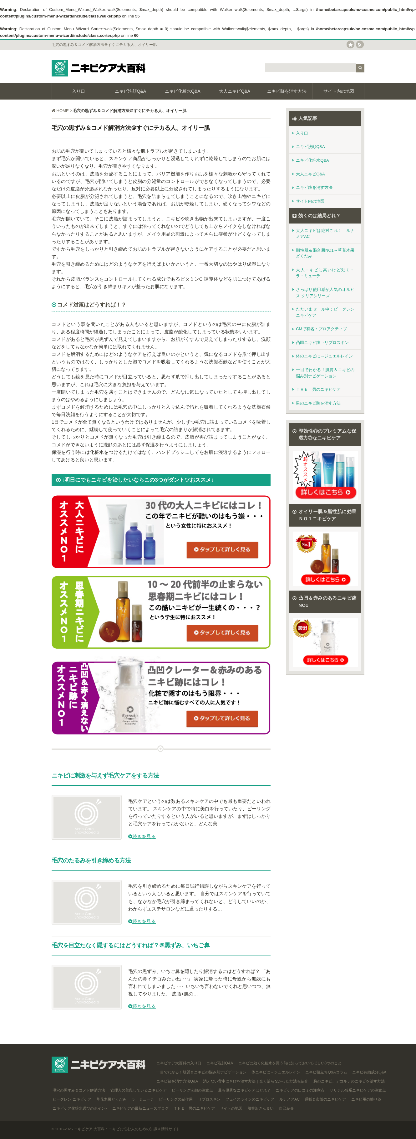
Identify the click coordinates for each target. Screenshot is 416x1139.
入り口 (78, 91)
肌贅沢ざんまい (260, 1108)
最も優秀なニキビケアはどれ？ (244, 1090)
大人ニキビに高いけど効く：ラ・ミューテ (323, 273)
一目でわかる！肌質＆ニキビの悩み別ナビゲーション (323, 372)
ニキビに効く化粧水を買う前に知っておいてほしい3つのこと (289, 1063)
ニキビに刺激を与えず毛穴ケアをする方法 (105, 775)
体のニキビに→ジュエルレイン (322, 356)
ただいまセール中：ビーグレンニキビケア (323, 312)
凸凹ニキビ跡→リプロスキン (320, 342)
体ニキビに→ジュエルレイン (275, 1072)
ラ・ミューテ (142, 1099)
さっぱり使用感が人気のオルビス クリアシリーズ (323, 292)
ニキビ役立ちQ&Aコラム (325, 1072)
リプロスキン (208, 1099)
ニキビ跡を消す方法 (286, 91)
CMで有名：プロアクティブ (319, 328)
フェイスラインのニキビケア (249, 1099)
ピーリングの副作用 (175, 1099)
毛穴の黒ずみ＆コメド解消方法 (78, 1090)
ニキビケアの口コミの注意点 (299, 1090)
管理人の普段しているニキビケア (137, 1090)
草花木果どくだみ (110, 1099)
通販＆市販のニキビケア (325, 1099)
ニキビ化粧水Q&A (182, 91)
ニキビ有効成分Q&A (369, 1072)
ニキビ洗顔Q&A (130, 91)
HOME (62, 110)
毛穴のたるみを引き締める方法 (91, 860)
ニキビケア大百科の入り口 (178, 1063)
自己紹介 (286, 1108)
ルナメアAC (289, 1099)
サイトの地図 (230, 1108)
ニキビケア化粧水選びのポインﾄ (79, 1108)
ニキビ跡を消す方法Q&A (176, 1081)
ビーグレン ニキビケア (71, 1099)
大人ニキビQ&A (234, 91)
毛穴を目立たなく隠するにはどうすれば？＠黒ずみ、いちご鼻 (131, 945)
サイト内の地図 (338, 91)
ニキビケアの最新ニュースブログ (139, 1108)
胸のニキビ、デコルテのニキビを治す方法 (348, 1081)
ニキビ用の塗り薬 (365, 1099)
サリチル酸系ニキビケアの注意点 (357, 1090)
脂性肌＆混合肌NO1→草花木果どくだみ (323, 253)
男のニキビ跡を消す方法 (316, 403)
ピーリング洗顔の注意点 (192, 1090)
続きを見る (142, 836)
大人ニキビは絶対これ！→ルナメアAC (323, 233)
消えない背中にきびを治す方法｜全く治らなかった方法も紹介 (255, 1081)
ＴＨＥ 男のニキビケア (316, 389)
